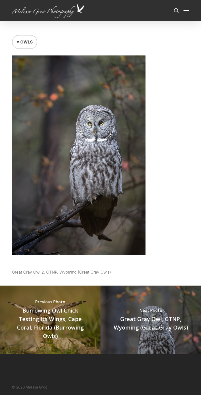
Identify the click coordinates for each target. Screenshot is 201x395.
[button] (186, 10)
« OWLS (24, 41)
